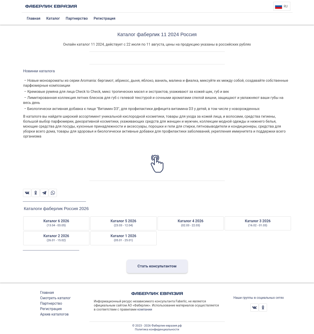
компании (144, 309)
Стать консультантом (157, 266)
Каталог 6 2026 (56, 223)
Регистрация (51, 309)
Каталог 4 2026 (191, 223)
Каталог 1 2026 (123, 238)
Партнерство (51, 303)
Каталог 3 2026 (258, 223)
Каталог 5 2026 (123, 223)
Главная (47, 292)
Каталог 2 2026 (56, 238)
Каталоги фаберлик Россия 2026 (56, 208)
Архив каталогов (54, 314)
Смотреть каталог (55, 298)
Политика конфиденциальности (157, 329)
